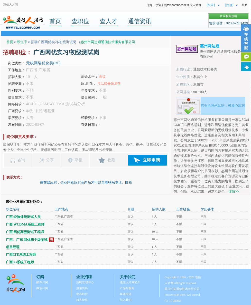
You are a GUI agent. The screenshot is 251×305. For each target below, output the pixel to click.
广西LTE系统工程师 (21, 254)
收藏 (111, 160)
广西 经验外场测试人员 (23, 217)
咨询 (21, 160)
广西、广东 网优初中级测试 (27, 240)
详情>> (233, 191)
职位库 (22, 42)
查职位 (80, 21)
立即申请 (151, 160)
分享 (50, 160)
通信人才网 (10, 4)
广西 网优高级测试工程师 (25, 232)
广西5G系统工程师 (20, 262)
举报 (79, 160)
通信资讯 (139, 21)
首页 (55, 21)
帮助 (244, 5)
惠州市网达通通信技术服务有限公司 (108, 42)
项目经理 (12, 247)
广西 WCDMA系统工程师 (25, 224)
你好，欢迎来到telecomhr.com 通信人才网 (174, 5)
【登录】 (211, 5)
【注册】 (229, 5)
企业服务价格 (228, 16)
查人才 (108, 21)
